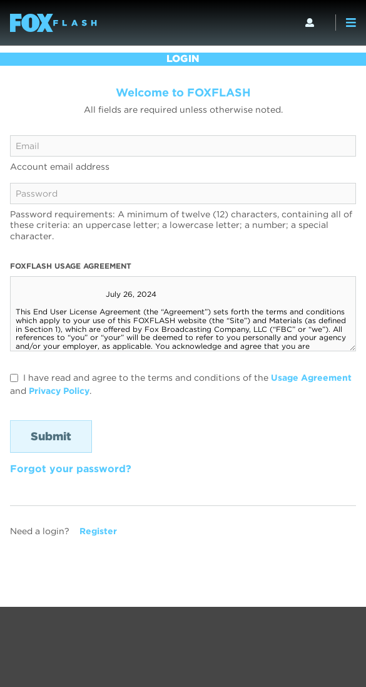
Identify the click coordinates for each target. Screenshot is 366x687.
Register (98, 531)
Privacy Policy (59, 391)
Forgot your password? (70, 469)
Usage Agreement (311, 378)
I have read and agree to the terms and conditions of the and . (181, 384)
